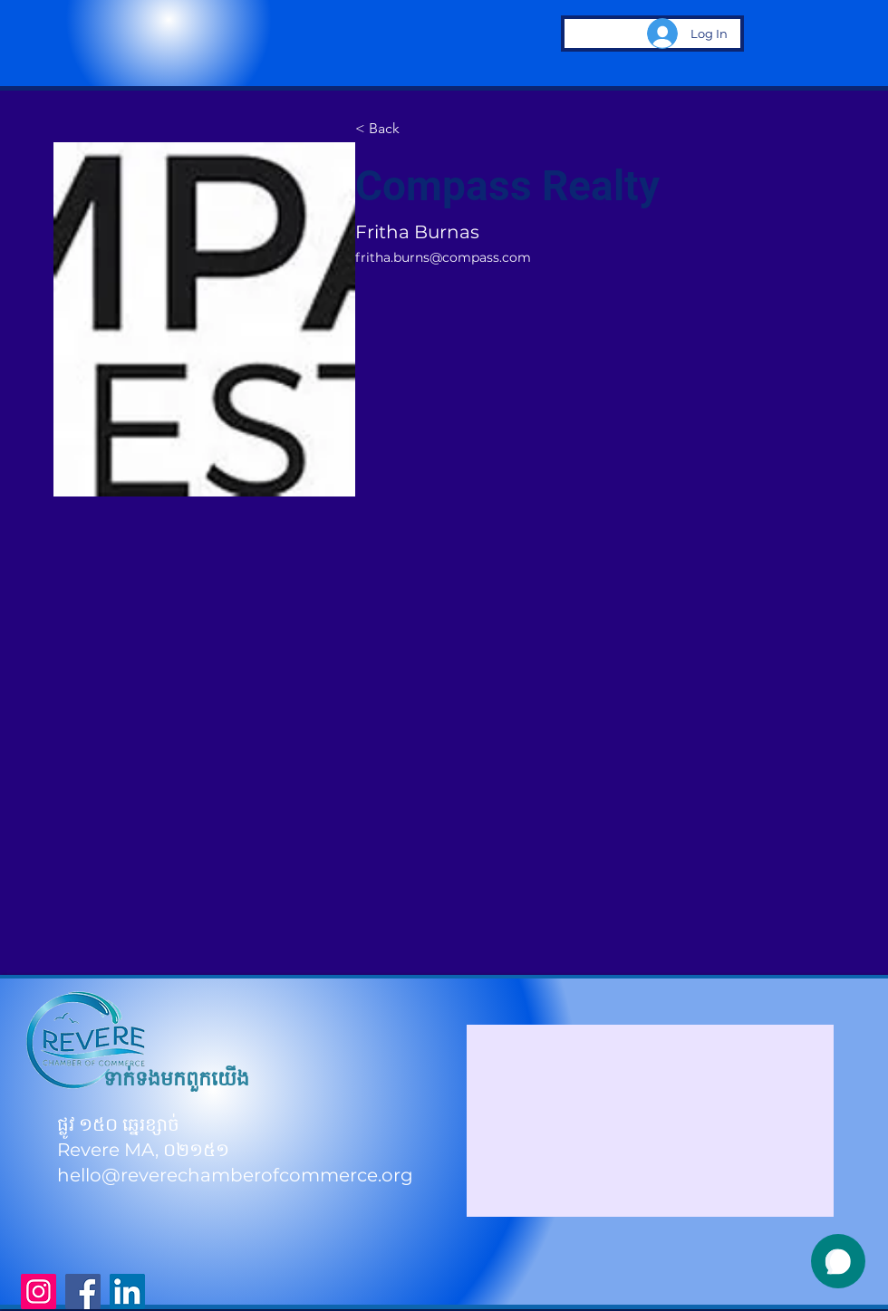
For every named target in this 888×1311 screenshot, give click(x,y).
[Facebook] (83, 1291)
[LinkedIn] (127, 1291)
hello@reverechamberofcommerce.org (235, 1175)
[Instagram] (38, 1291)
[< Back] (390, 128)
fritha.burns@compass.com (443, 257)
